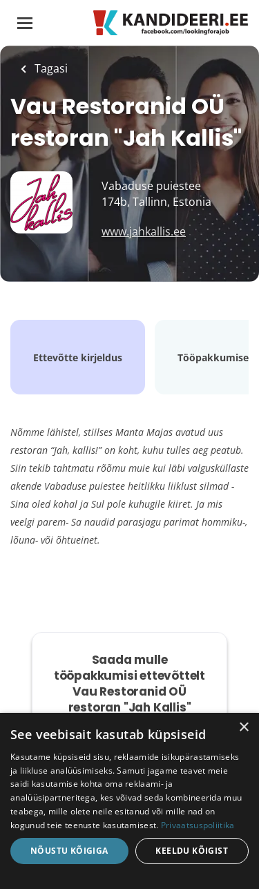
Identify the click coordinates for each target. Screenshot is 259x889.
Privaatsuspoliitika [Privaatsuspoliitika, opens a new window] (198, 825)
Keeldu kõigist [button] (191, 851)
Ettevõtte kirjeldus (77, 357)
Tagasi (50, 68)
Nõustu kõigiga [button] (69, 851)
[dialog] (129, 801)
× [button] (243, 728)
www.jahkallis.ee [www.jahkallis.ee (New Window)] (144, 231)
